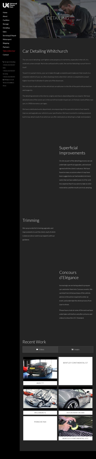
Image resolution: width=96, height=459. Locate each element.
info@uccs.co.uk (9, 79)
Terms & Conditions (8, 82)
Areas (4, 85)
